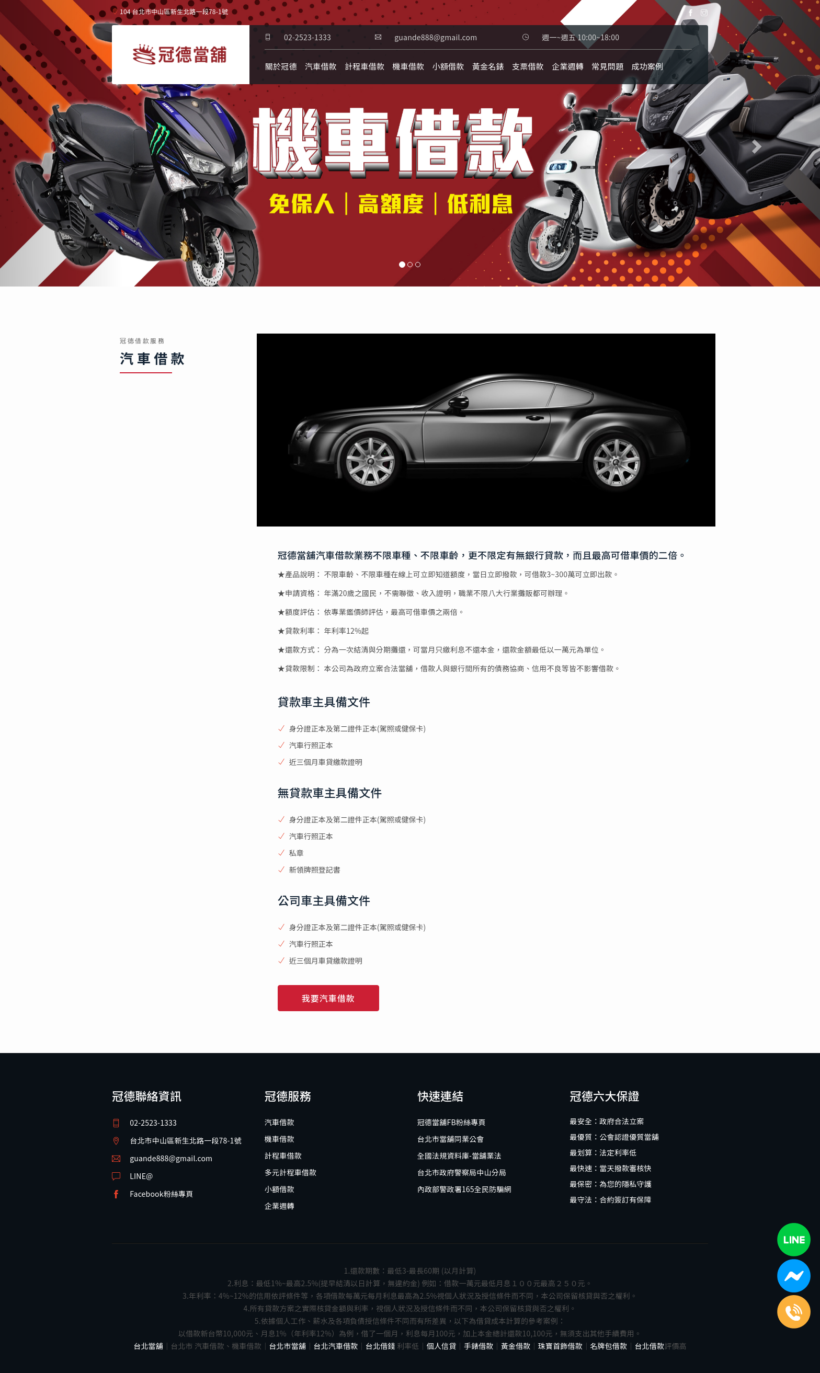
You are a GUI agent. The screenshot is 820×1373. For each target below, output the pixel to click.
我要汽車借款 (328, 998)
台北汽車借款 (335, 1346)
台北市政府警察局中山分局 (461, 1172)
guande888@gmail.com (171, 1158)
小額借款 (448, 66)
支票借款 (528, 66)
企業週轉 (568, 66)
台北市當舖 (287, 1346)
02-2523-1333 (307, 37)
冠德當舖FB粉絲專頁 (451, 1122)
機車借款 (409, 66)
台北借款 (649, 1346)
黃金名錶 (488, 66)
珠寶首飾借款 (560, 1346)
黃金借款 (516, 1346)
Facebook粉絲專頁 (161, 1193)
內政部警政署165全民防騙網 (464, 1189)
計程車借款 (364, 66)
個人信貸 (442, 1346)
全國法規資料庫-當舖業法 (459, 1155)
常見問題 (607, 66)
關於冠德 (281, 66)
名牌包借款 (608, 1346)
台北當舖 (148, 1346)
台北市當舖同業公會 (450, 1139)
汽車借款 (321, 66)
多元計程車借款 (290, 1172)
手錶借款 (479, 1346)
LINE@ (141, 1176)
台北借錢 (380, 1346)
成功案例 (647, 66)
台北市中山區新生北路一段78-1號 (186, 1140)
